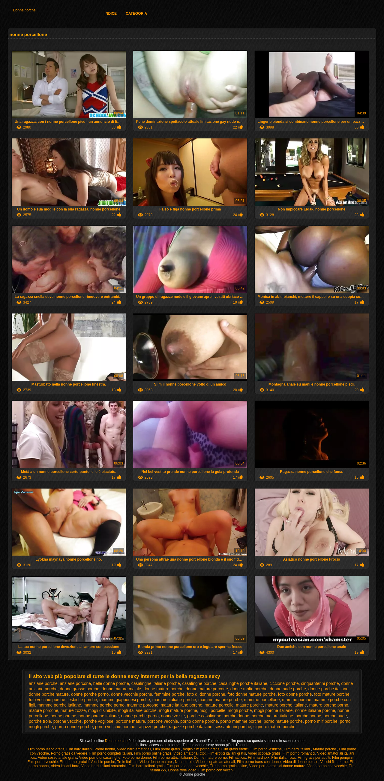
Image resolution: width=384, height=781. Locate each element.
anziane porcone (75, 683)
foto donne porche (295, 694)
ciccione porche (284, 683)
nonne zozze (173, 715)
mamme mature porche (220, 699)
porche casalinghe (204, 715)
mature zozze (73, 710)
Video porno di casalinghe (99, 757)
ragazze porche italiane (190, 726)
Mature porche (325, 749)
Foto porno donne (136, 757)
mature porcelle (219, 705)
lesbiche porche (82, 699)
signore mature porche (275, 726)
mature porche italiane (286, 705)
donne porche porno (90, 694)
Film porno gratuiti (74, 762)
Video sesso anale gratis (57, 757)
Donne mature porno (210, 757)
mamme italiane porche (174, 699)
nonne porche (63, 715)
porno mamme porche (240, 721)
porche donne (236, 715)
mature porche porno (328, 705)
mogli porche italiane (273, 710)
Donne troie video (182, 770)
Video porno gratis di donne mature (277, 766)
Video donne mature (156, 762)
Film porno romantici (299, 753)
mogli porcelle (212, 710)
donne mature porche (163, 688)
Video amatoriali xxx (189, 753)
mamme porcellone (262, 699)
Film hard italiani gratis (146, 766)
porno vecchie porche (115, 726)
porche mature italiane (272, 715)
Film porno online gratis (153, 753)
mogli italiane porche (137, 710)
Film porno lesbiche (266, 749)
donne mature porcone (207, 688)
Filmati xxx (237, 757)
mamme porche (296, 699)
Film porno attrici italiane (172, 757)
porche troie (40, 721)
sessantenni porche (233, 726)
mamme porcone (142, 705)
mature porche (249, 705)
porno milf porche (321, 721)
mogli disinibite (102, 710)
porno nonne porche (74, 726)
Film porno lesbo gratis (46, 749)
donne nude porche (288, 688)
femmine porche (169, 694)
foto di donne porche (206, 694)
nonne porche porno (139, 715)
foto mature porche (332, 694)
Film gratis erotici (235, 749)
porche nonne (308, 715)
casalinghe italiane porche (155, 683)
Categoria (136, 13)
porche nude (335, 715)
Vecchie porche (103, 762)
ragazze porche (152, 726)
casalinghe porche (199, 683)
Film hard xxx (258, 757)
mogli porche (240, 710)
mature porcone (43, 710)
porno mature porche (283, 721)
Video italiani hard (65, 766)
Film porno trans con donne (259, 762)
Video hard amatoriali (134, 749)
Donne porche (24, 10)
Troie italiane (127, 762)
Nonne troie (184, 762)
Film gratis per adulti (314, 757)
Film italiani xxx (283, 757)
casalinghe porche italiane (243, 683)
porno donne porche (199, 721)
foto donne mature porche (251, 694)
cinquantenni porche (320, 683)
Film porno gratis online (228, 766)
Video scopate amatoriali (215, 762)
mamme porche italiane (59, 705)
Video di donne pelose (300, 762)
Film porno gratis (167, 749)
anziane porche (43, 683)
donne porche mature (49, 694)
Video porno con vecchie (326, 766)
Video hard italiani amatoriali (104, 766)
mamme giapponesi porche (124, 699)
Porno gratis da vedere (69, 753)
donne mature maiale (121, 688)
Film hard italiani (79, 749)
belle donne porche (111, 683)
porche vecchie (67, 721)
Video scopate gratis (264, 753)
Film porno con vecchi (215, 770)
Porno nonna (104, 749)
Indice (110, 13)
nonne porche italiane (99, 715)
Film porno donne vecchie (187, 766)
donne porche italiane (328, 688)
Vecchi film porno (334, 762)
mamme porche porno (103, 705)
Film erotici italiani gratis (227, 753)
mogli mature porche (178, 710)
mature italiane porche (181, 705)
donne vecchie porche (131, 694)
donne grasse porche (80, 688)
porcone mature (130, 721)
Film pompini (342, 757)
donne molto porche (249, 688)
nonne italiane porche (315, 710)
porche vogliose (98, 721)
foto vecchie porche (47, 699)
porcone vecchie (162, 721)
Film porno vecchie (43, 762)
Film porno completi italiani (110, 753)
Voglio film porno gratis (201, 749)
